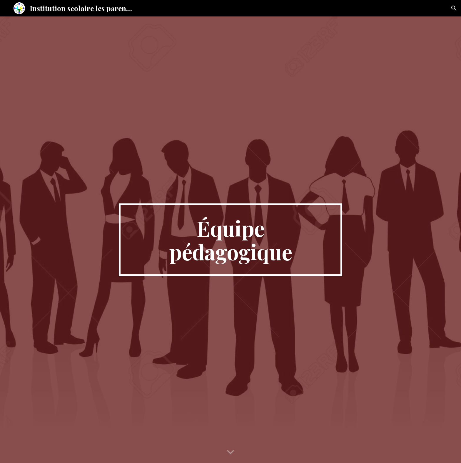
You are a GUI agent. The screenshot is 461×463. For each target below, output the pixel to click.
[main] (230, 239)
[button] (454, 8)
